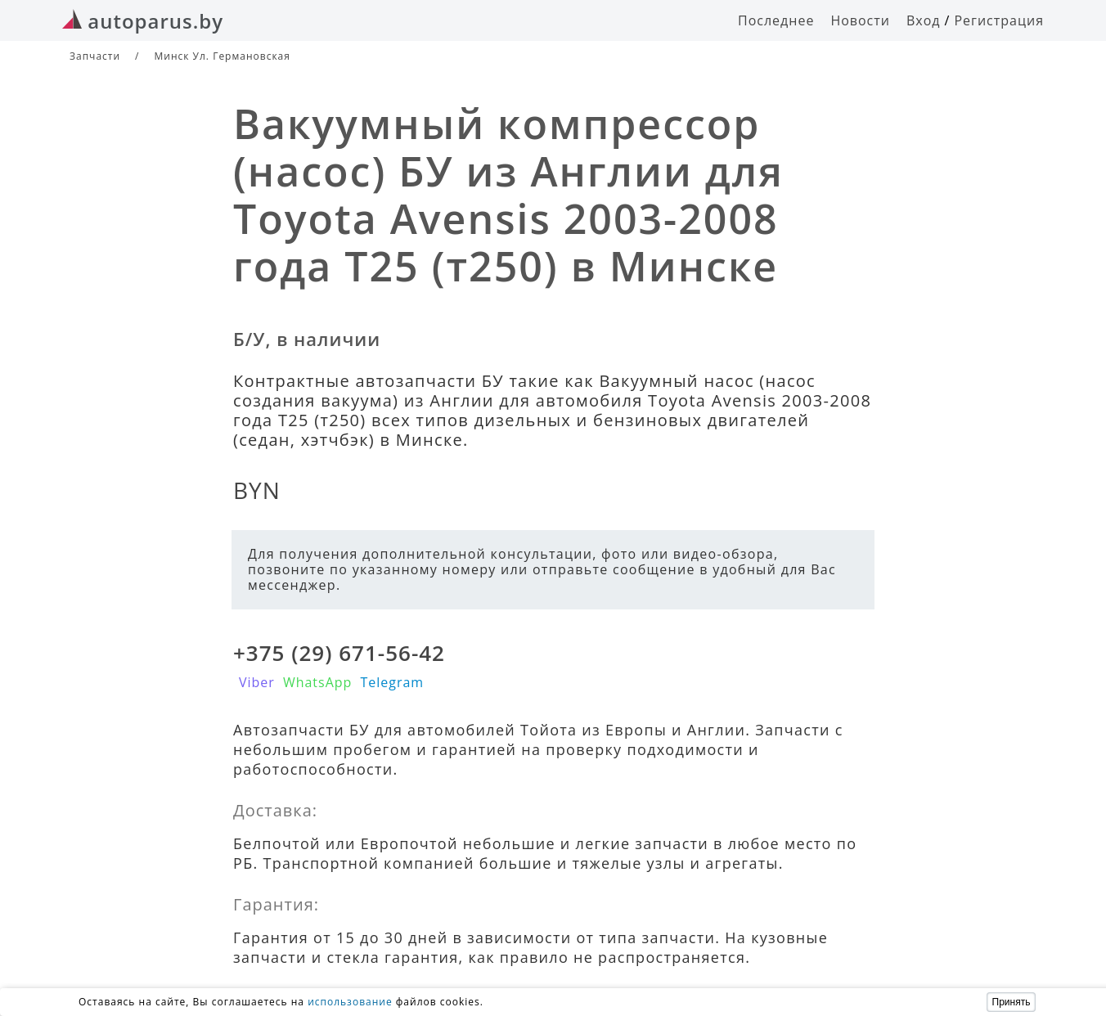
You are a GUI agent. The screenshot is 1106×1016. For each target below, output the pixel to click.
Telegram (392, 682)
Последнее (776, 20)
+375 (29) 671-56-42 (339, 653)
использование (350, 1002)
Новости (860, 20)
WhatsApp (318, 682)
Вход (923, 20)
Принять (1011, 1002)
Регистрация (999, 20)
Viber (257, 682)
